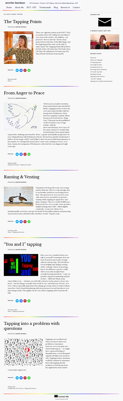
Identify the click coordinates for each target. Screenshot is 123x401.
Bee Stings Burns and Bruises (98, 69)
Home (9, 7)
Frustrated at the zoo (96, 67)
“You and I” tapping (24, 244)
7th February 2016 (12, 230)
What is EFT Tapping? (96, 60)
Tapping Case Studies (25, 164)
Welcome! (93, 57)
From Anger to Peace (26, 92)
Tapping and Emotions (13, 164)
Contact (76, 7)
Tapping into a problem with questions (34, 326)
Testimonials (45, 7)
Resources (65, 7)
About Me (19, 7)
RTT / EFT (31, 7)
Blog (56, 7)
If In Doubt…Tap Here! (96, 72)
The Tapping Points (24, 21)
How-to (10, 81)
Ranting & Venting (23, 176)
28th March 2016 (12, 79)
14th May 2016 (11, 387)
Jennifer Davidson (15, 2)
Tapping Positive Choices (97, 76)
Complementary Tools (13, 388)
